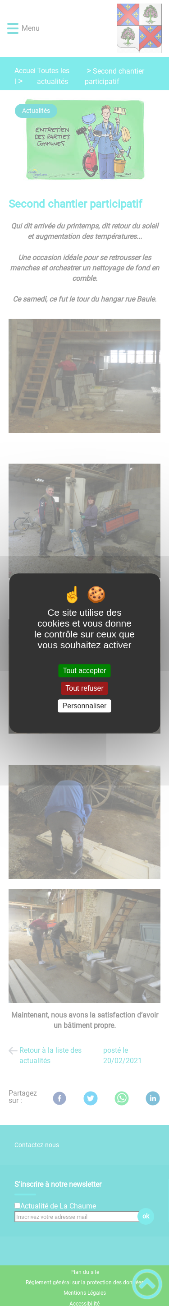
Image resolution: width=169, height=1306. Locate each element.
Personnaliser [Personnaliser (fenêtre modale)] (85, 706)
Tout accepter (84, 670)
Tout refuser (84, 688)
